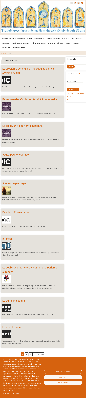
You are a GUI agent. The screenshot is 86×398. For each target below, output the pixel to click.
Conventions (6, 48)
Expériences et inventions (20, 43)
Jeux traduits (6, 43)
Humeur (67, 43)
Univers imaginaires (53, 38)
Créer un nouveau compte (76, 93)
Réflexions (51, 43)
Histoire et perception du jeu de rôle (13, 38)
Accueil (3, 53)
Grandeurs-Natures (18, 48)
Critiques (60, 43)
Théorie (29, 38)
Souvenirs (76, 43)
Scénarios (65, 38)
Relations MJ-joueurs (38, 43)
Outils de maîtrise (76, 38)
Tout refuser (63, 377)
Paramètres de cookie (63, 372)
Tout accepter (63, 383)
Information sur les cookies (11, 393)
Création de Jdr (39, 38)
